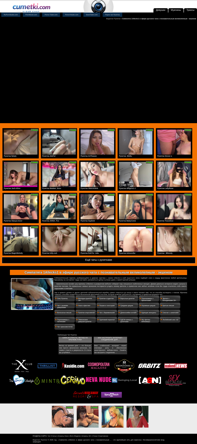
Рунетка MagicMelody (13, 253)
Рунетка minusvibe (127, 253)
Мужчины (176, 10)
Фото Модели (75, 436)
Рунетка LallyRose (165, 188)
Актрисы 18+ (86, 436)
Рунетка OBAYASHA (89, 188)
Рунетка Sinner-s (164, 156)
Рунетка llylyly (10, 156)
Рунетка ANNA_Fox (50, 221)
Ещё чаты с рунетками (98, 259)
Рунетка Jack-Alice (12, 188)
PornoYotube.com (71, 15)
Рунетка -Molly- (125, 156)
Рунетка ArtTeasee (89, 156)
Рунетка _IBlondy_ (165, 253)
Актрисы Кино (63, 436)
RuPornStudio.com (11, 15)
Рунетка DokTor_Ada (90, 253)
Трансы (190, 10)
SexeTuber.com (92, 15)
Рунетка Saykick (88, 221)
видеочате (131, 278)
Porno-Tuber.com (51, 15)
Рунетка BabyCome (127, 221)
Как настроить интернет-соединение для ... (110, 339)
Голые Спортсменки (100, 436)
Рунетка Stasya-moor (13, 221)
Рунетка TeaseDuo (165, 221)
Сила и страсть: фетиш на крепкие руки (75, 339)
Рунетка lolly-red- (49, 253)
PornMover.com (31, 15)
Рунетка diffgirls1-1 (127, 188)
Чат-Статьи (52, 436)
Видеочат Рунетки (113, 19)
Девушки (160, 10)
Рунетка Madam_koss (51, 188)
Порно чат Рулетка (112, 15)
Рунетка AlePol (48, 156)
